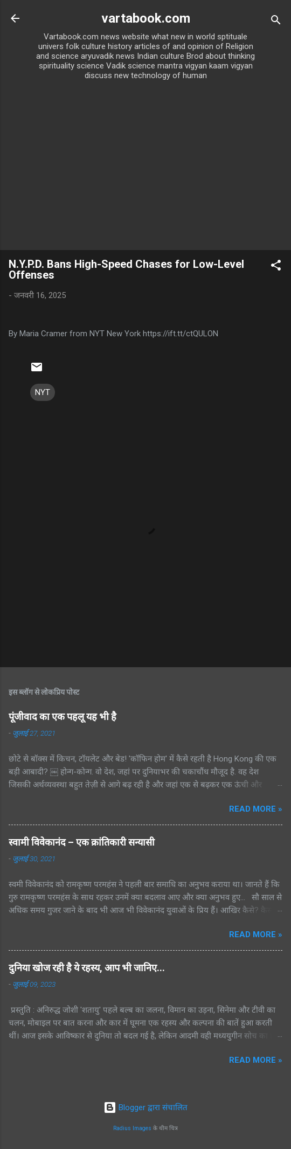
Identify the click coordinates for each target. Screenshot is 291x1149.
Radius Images (132, 1128)
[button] (275, 267)
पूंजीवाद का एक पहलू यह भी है (62, 716)
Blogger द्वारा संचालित (145, 1107)
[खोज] (275, 21)
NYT (42, 392)
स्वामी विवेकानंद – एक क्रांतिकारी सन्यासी (82, 842)
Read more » (255, 809)
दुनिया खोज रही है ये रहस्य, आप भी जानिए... (87, 967)
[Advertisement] (145, 169)
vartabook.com (145, 18)
